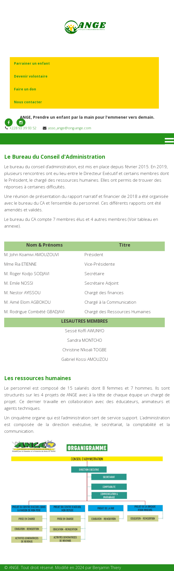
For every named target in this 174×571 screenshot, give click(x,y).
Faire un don (25, 89)
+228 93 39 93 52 (23, 128)
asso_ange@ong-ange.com (69, 128)
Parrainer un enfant (32, 63)
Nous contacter (28, 102)
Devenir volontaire (31, 76)
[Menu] (169, 142)
